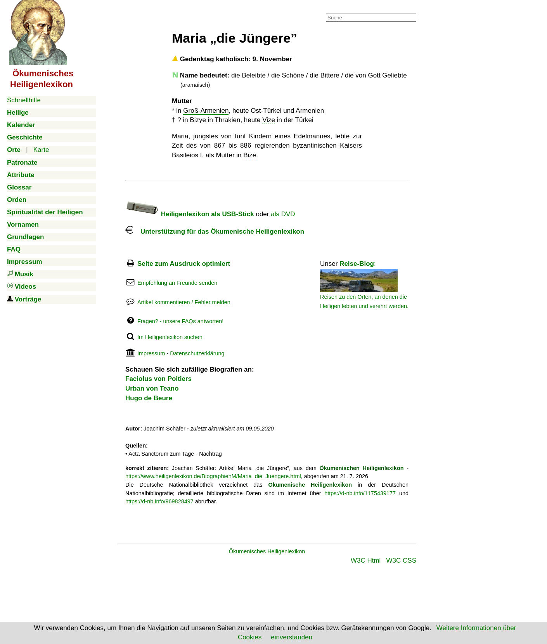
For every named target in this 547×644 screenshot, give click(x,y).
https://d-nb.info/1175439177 (360, 493)
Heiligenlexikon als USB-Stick (189, 214)
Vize (268, 120)
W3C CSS (401, 560)
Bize (249, 155)
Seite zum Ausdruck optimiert (183, 263)
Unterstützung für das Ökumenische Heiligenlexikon (214, 231)
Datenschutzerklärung (197, 353)
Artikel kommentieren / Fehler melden (183, 302)
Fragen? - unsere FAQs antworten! (180, 321)
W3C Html (366, 560)
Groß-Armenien (205, 110)
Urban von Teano (152, 388)
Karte (41, 149)
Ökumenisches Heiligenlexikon (267, 551)
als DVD (283, 214)
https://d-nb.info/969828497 (159, 501)
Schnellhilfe (24, 100)
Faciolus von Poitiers (158, 378)
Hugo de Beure (148, 398)
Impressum (151, 353)
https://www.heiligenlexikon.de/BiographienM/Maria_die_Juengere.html (213, 476)
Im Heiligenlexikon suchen (170, 337)
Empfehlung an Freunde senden (177, 283)
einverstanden (291, 637)
